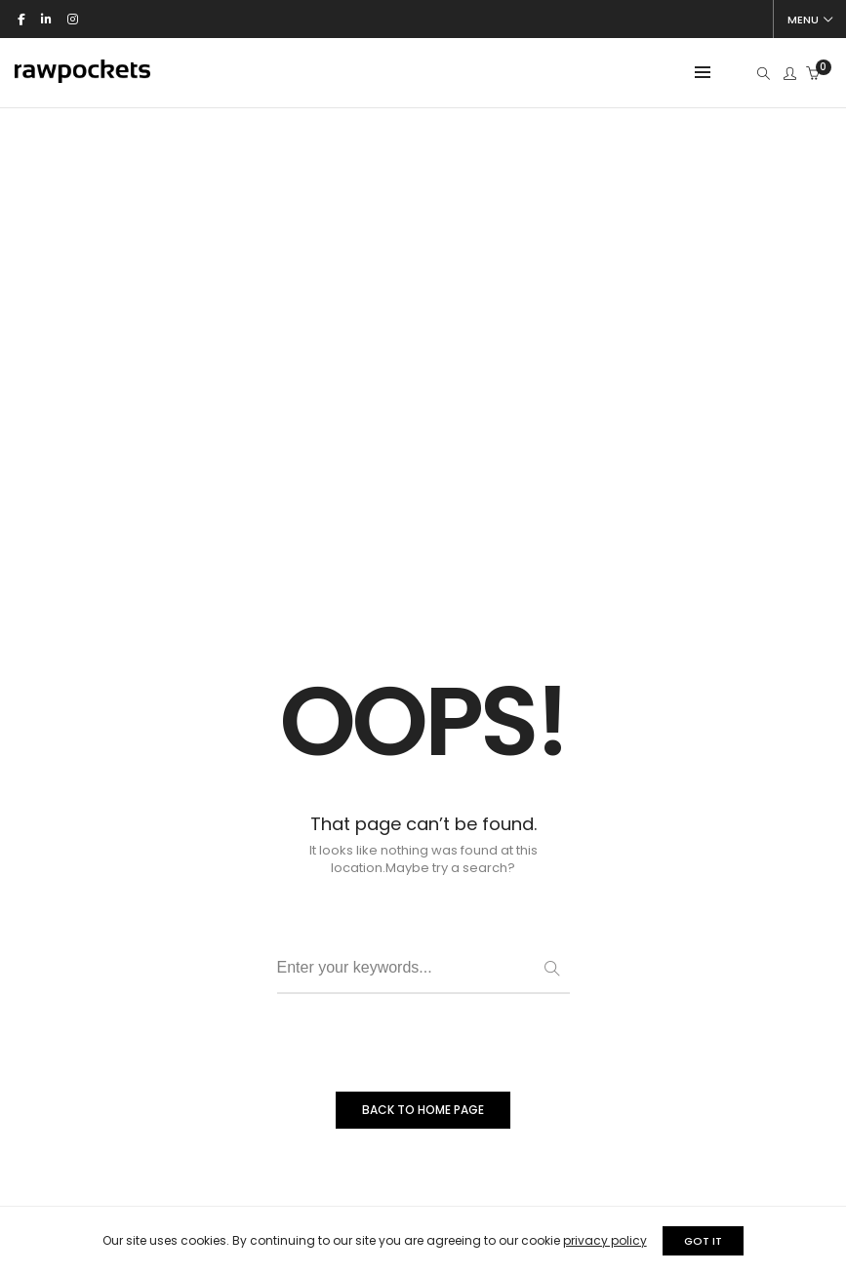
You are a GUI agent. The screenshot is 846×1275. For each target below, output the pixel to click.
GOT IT (710, 1241)
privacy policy (598, 1240)
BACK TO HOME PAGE (423, 914)
